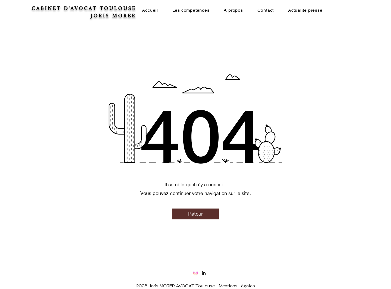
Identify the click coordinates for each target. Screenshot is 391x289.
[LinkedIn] (203, 273)
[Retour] (195, 214)
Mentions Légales (237, 285)
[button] (191, 10)
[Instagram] (195, 273)
